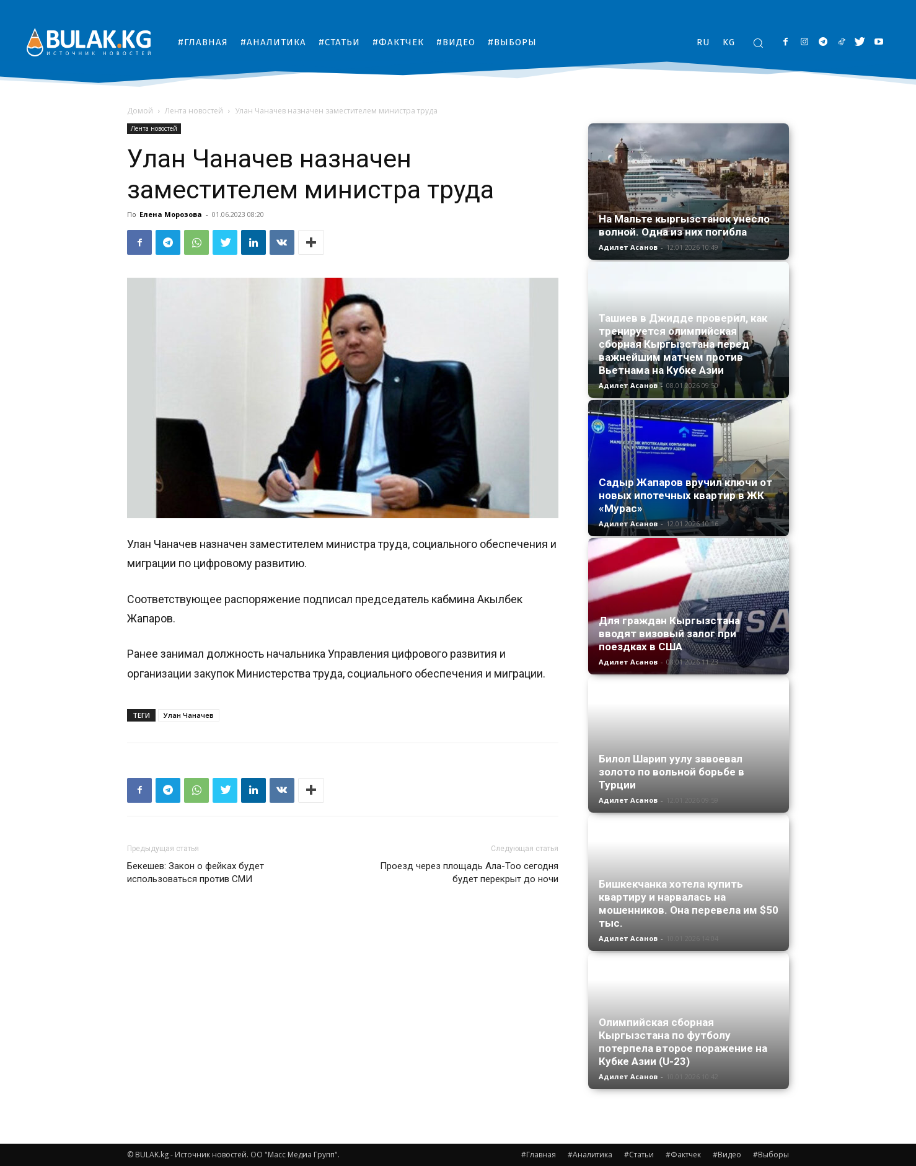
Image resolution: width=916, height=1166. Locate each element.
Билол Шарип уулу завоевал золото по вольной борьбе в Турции (671, 772)
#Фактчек (683, 1154)
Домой (140, 110)
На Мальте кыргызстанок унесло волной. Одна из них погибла (684, 225)
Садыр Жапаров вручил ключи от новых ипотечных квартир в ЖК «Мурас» (685, 495)
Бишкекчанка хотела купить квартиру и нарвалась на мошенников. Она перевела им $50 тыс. (688, 903)
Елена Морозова (170, 214)
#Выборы (771, 1154)
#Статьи (639, 1154)
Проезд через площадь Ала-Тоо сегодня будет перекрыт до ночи (469, 872)
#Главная (538, 1154)
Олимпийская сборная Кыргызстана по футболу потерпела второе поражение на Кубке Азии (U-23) (683, 1041)
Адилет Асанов (628, 247)
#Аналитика (590, 1154)
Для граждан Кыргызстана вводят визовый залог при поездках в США (669, 633)
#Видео (727, 1154)
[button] (758, 43)
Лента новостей (194, 110)
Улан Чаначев (189, 715)
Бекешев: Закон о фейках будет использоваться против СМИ (195, 872)
